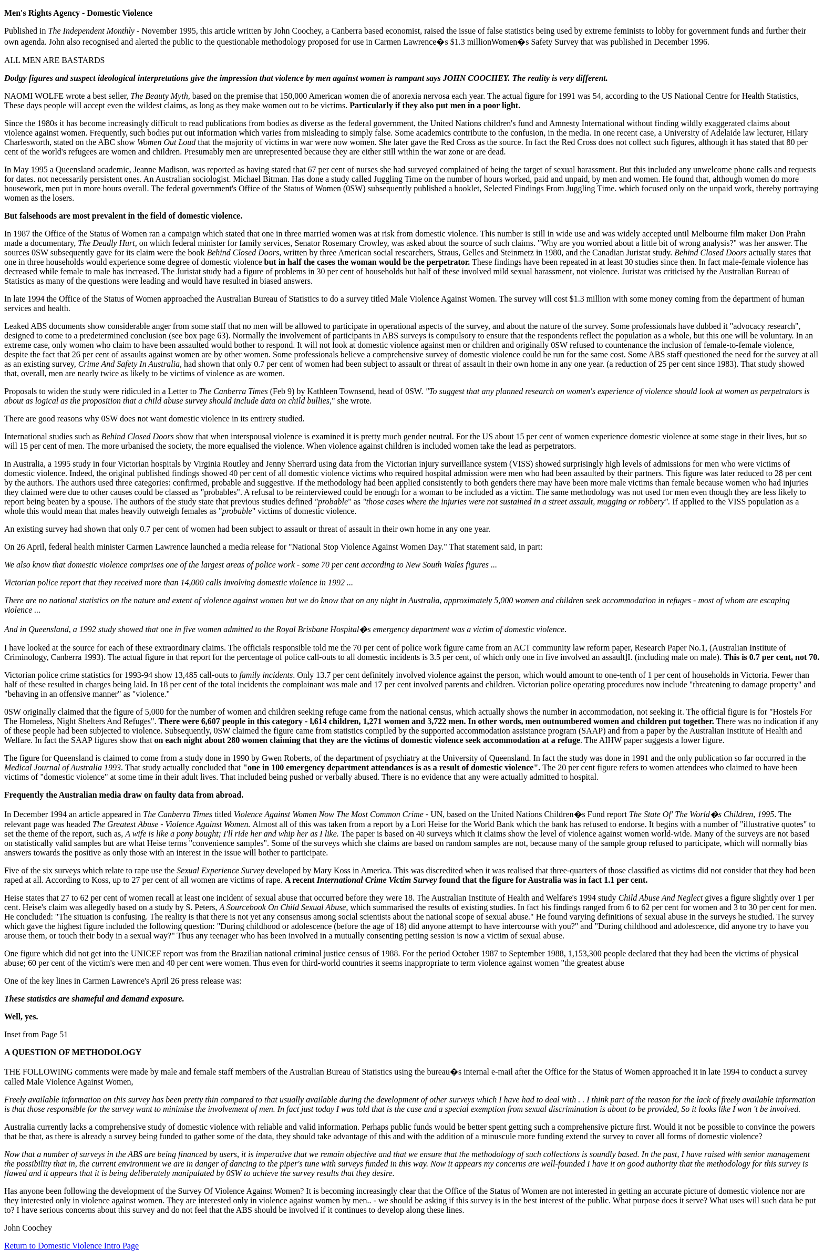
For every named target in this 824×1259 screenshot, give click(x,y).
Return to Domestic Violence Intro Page (71, 1245)
